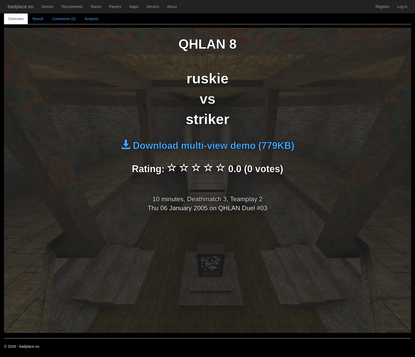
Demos (47, 6)
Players (115, 6)
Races (96, 6)
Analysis (91, 19)
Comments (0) (64, 19)
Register (382, 6)
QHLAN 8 (207, 44)
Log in (402, 6)
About (172, 6)
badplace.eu (21, 6)
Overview (16, 19)
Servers (152, 6)
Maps (133, 6)
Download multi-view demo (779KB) (207, 145)
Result (38, 19)
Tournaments (72, 6)
